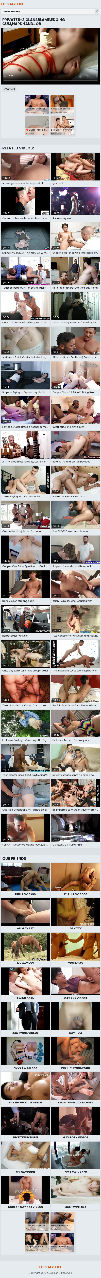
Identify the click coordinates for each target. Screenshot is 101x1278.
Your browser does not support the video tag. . (50, 56)
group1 (11, 89)
